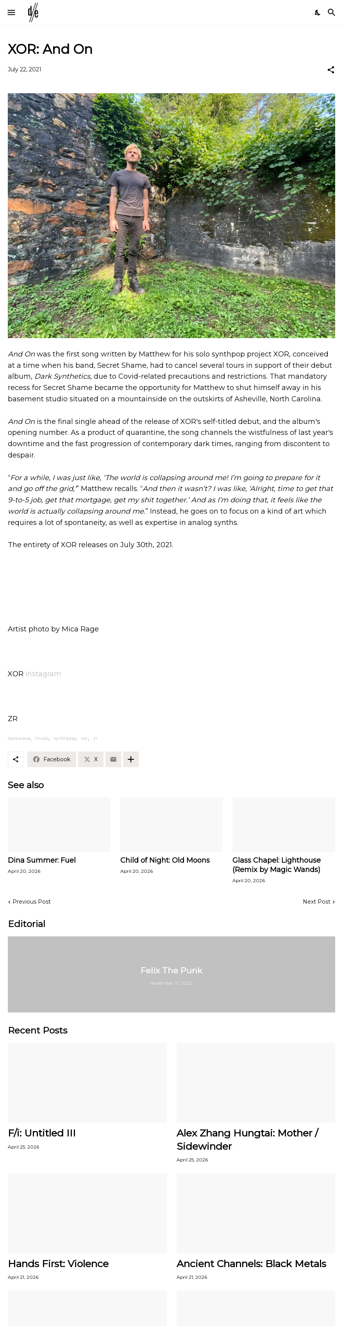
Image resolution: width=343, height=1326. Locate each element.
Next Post (316, 901)
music (42, 738)
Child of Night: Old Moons (165, 860)
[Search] (332, 12)
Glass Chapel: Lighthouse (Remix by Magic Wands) (276, 865)
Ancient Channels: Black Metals (251, 1263)
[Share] (331, 69)
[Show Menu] (10, 12)
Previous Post (32, 901)
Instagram (43, 674)
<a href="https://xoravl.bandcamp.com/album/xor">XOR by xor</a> (171, 585)
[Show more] (131, 759)
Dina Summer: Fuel (42, 860)
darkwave (19, 738)
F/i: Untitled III (42, 1133)
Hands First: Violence (58, 1263)
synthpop (65, 738)
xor (84, 738)
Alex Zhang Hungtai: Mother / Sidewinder (247, 1139)
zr (95, 738)
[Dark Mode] (318, 12)
